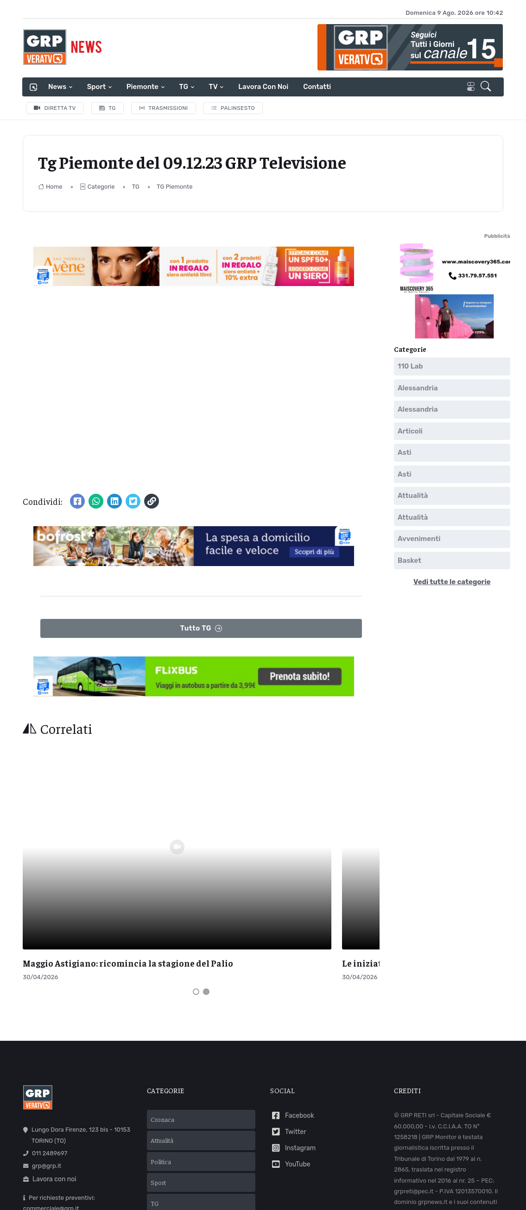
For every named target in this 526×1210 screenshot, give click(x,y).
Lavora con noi (263, 87)
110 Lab (410, 366)
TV (213, 87)
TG (183, 87)
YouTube (290, 1058)
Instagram (293, 1042)
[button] (487, 87)
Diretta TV (55, 108)
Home (50, 186)
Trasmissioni (163, 108)
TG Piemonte (174, 186)
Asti (405, 452)
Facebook (292, 1010)
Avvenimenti (419, 539)
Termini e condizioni (215, 1191)
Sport (96, 87)
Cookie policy (320, 1191)
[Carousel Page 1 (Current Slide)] (196, 885)
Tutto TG (201, 628)
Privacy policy (273, 1191)
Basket (409, 560)
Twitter (288, 1025)
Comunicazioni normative (433, 1131)
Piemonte (142, 87)
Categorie (97, 186)
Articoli (410, 431)
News (57, 87)
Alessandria (418, 388)
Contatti (317, 87)
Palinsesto (233, 108)
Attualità (413, 495)
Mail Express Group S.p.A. (352, 1178)
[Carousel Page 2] (206, 885)
